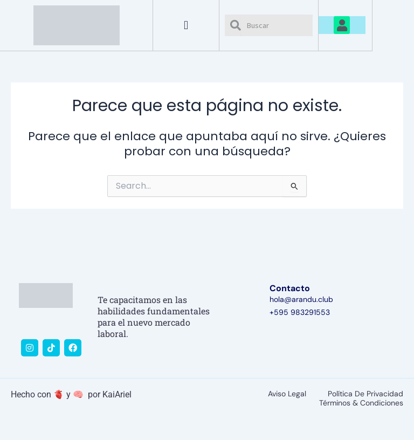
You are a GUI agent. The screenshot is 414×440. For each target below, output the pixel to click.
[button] (186, 25)
